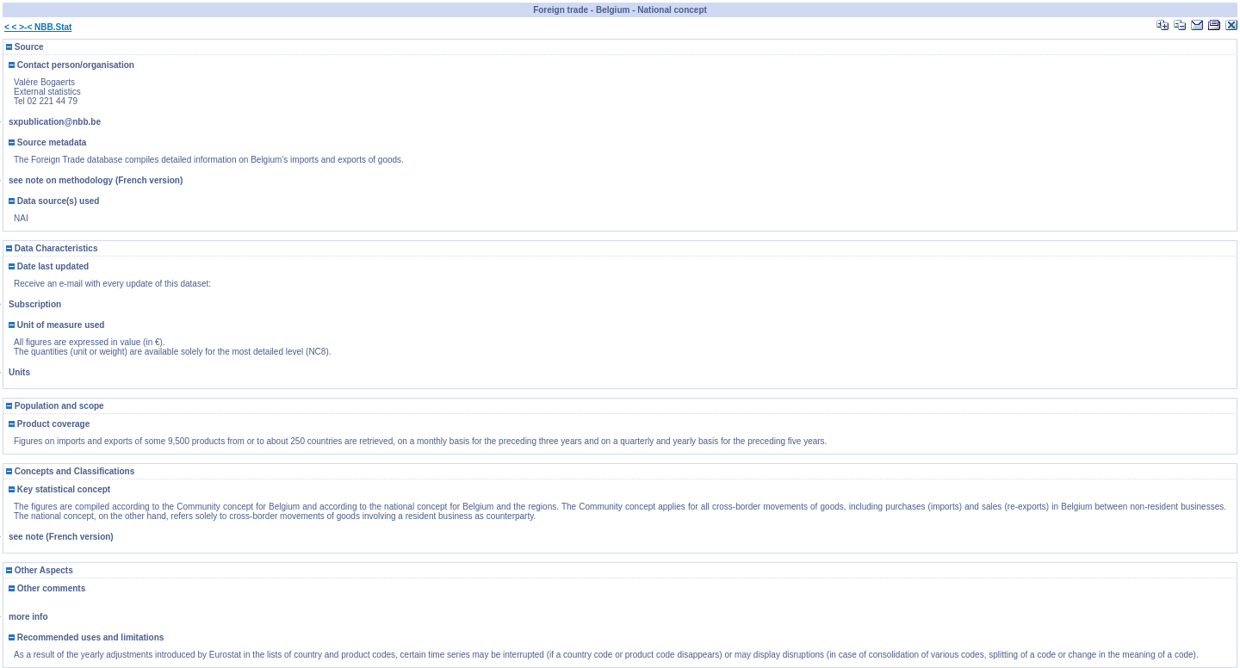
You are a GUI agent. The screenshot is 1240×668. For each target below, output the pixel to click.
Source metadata (47, 142)
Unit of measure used (56, 325)
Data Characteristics (52, 248)
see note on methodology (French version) (96, 180)
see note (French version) (61, 536)
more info (28, 617)
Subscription (35, 304)
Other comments (47, 588)
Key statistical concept (59, 489)
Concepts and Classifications (70, 471)
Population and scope (55, 406)
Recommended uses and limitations (86, 637)
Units (19, 372)
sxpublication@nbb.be (55, 122)
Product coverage (49, 424)
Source (25, 47)
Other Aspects (39, 570)
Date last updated (49, 266)
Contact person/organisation (71, 65)
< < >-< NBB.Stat (37, 27)
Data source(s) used (54, 201)
